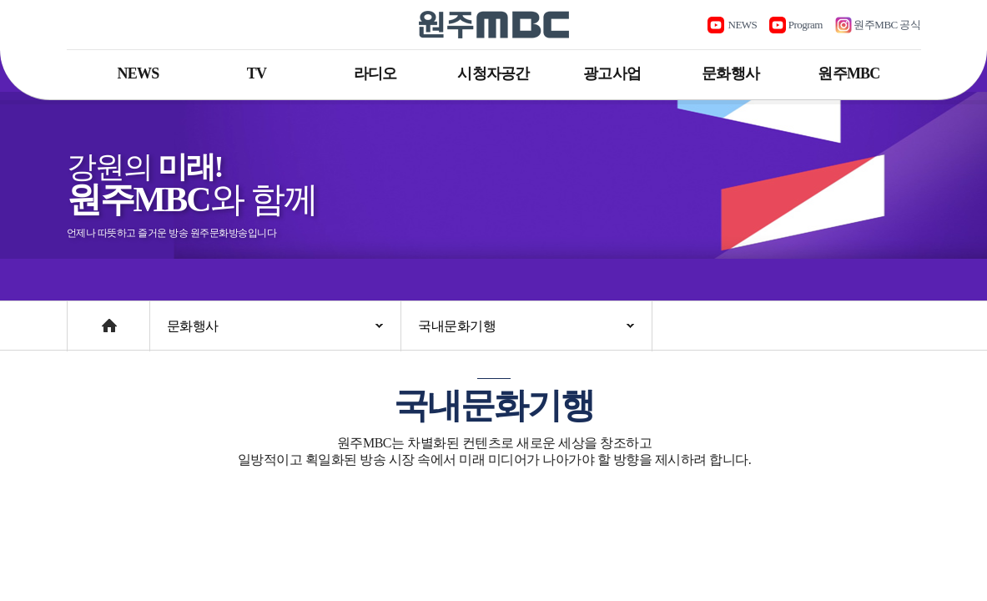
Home (83, 318)
